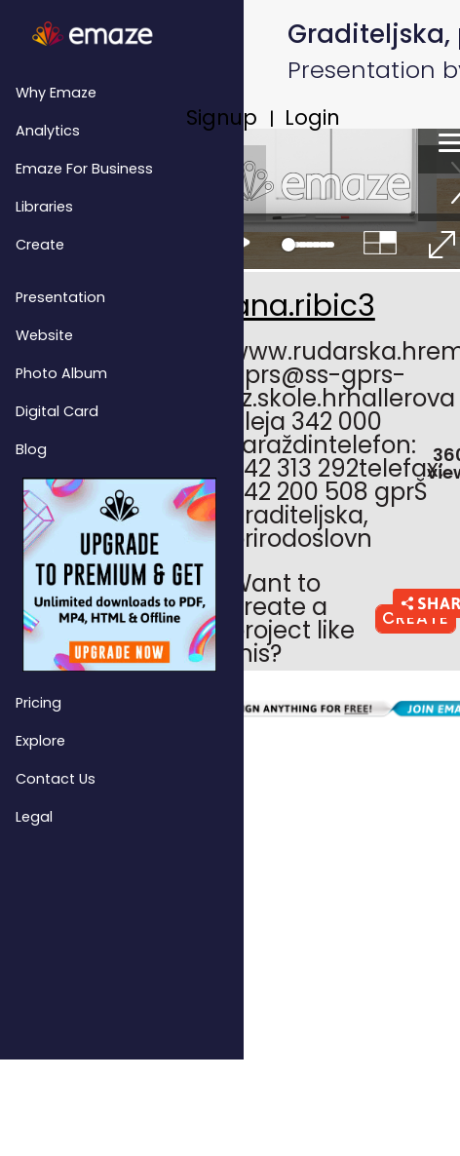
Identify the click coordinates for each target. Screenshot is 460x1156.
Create (40, 244)
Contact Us (56, 779)
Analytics (48, 130)
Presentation (60, 297)
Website (44, 335)
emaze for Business (84, 168)
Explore (40, 741)
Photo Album (61, 373)
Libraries (44, 206)
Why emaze (56, 92)
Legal (34, 817)
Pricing (38, 703)
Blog (31, 449)
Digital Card (57, 411)
